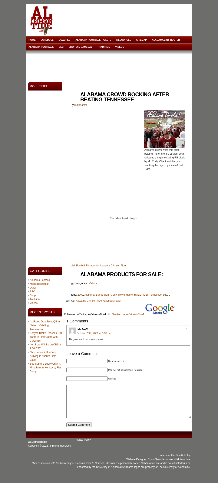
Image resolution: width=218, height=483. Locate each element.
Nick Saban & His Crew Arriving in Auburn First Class (43, 356)
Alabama (90, 294)
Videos (119, 47)
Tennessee (155, 294)
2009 (80, 294)
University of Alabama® (109, 473)
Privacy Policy (83, 446)
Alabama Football (41, 47)
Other (33, 287)
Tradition (103, 47)
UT (170, 294)
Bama (99, 294)
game (129, 294)
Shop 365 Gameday (80, 47)
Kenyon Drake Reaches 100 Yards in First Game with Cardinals (46, 337)
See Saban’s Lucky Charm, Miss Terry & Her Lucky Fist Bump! (45, 367)
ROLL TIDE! (141, 294)
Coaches (64, 40)
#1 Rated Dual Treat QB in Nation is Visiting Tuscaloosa (45, 325)
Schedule (47, 40)
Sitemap (141, 40)
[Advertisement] (109, 65)
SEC (61, 47)
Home (32, 40)
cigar (106, 294)
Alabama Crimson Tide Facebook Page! (98, 300)
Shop (33, 295)
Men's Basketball (39, 283)
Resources (123, 40)
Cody (114, 294)
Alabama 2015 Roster (166, 40)
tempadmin (80, 105)
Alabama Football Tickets (93, 40)
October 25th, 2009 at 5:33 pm (94, 333)
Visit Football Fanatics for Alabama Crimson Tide (98, 265)
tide (165, 294)
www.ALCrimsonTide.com (100, 469)
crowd (121, 294)
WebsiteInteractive (179, 465)
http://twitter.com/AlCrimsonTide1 (125, 314)
